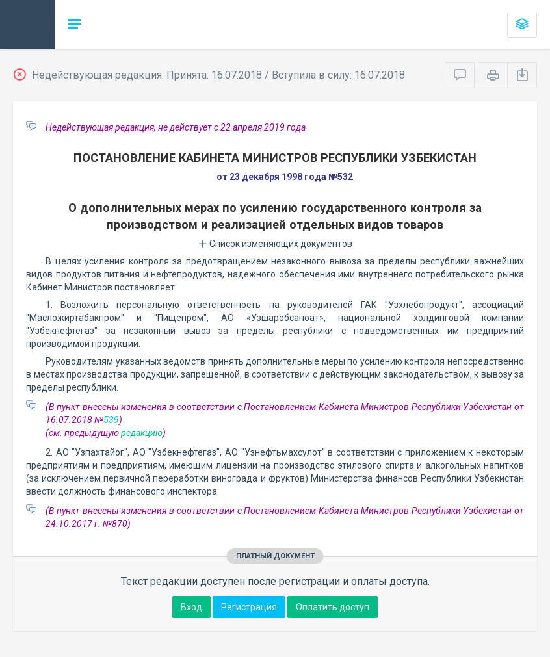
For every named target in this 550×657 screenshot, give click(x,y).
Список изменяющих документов (275, 243)
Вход (191, 607)
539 (111, 420)
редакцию (142, 433)
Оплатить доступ (332, 607)
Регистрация (249, 607)
